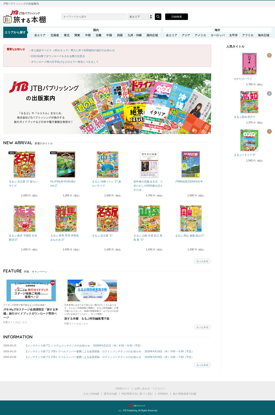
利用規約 (163, 393)
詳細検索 (176, 16)
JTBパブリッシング (137, 405)
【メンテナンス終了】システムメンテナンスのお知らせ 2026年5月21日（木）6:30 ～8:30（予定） (84, 345)
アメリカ (200, 35)
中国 (109, 35)
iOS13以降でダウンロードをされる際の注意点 (58, 56)
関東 (77, 35)
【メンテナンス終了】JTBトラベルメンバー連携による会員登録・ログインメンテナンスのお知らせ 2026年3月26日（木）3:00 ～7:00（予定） (109, 357)
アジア (186, 35)
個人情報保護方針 (183, 393)
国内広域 (152, 35)
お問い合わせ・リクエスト (149, 388)
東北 (67, 35)
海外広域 (263, 35)
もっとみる (202, 261)
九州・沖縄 (135, 35)
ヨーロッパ (217, 35)
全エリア (39, 35)
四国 (120, 35)
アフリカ (247, 35)
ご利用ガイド (121, 388)
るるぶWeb (89, 393)
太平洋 (233, 35)
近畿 (98, 35)
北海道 (54, 35)
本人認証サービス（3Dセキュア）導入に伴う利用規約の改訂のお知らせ (73, 50)
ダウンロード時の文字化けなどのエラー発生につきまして (65, 61)
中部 (88, 35)
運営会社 (109, 393)
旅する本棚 (27, 16)
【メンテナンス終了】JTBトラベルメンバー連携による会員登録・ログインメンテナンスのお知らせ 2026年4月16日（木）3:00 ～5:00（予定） (109, 351)
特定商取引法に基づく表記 (137, 393)
